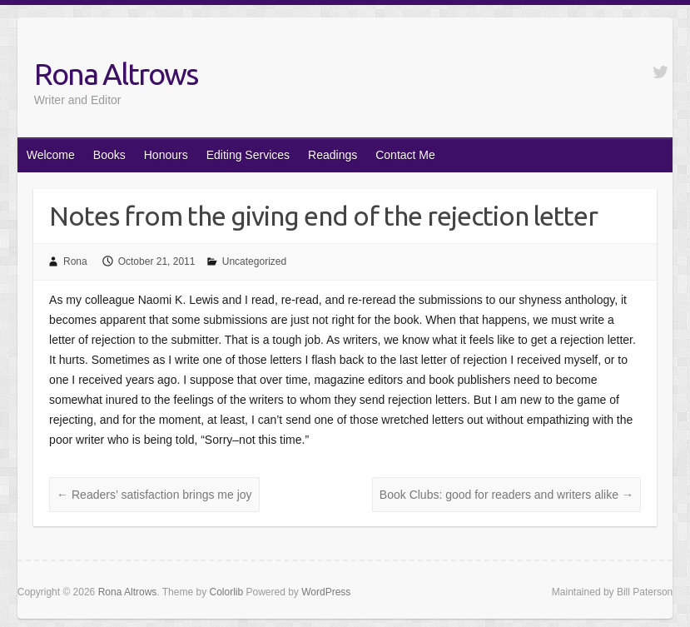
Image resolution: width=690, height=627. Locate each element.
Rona (75, 261)
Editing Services (248, 155)
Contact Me (405, 155)
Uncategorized (254, 261)
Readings (332, 155)
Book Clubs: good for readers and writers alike (506, 494)
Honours (166, 155)
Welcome (51, 155)
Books (109, 155)
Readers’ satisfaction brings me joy (154, 494)
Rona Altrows (115, 74)
